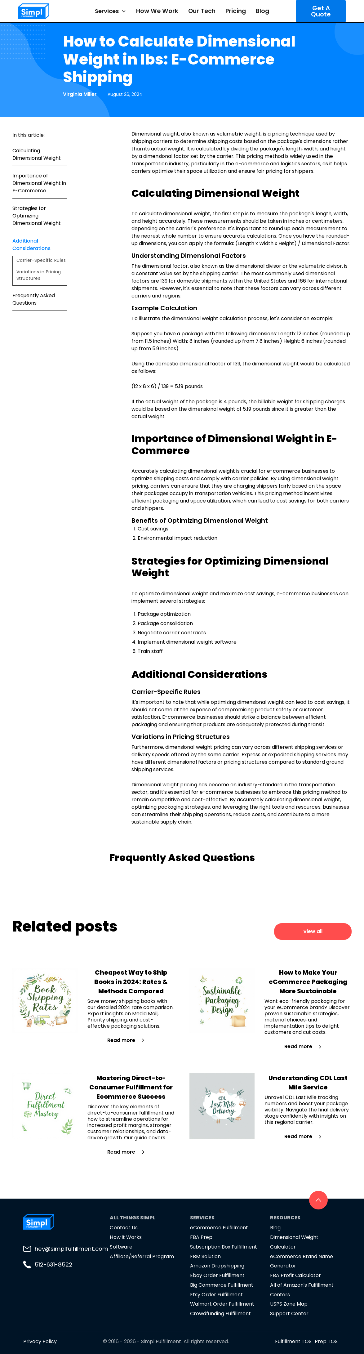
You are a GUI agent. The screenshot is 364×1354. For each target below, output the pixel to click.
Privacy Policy (40, 1341)
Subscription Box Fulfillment (223, 1246)
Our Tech (201, 11)
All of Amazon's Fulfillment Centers (302, 1289)
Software (121, 1246)
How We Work (157, 11)
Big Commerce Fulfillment (221, 1285)
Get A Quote (321, 11)
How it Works (125, 1237)
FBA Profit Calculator (295, 1275)
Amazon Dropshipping (217, 1265)
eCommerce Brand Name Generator (301, 1261)
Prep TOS (326, 1341)
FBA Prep (201, 1237)
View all (312, 931)
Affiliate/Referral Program (142, 1256)
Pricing (235, 11)
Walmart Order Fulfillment (222, 1303)
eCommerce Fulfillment (219, 1227)
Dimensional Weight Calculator (294, 1242)
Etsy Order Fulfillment (216, 1294)
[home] (45, 11)
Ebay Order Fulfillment (217, 1275)
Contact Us (123, 1227)
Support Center (289, 1313)
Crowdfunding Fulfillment (220, 1313)
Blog (262, 11)
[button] (110, 11)
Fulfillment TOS (293, 1341)
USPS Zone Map (289, 1303)
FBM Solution (205, 1256)
